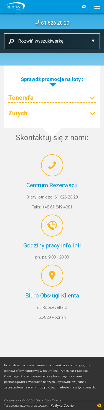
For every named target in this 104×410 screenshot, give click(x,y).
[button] (95, 6)
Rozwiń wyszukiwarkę (39, 41)
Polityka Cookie (61, 405)
